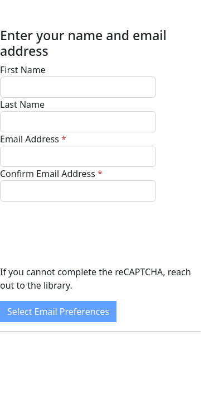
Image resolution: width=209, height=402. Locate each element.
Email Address (29, 139)
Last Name (22, 104)
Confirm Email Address (47, 174)
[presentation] (84, 233)
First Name (23, 70)
